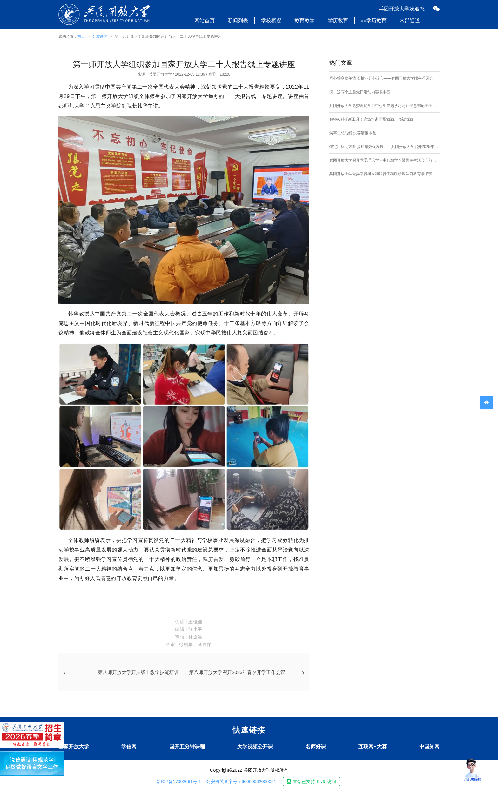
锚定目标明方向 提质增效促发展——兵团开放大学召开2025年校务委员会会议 (384, 146)
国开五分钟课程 (187, 746)
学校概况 (271, 20)
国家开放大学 (73, 746)
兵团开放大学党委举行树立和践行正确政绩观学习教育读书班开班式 (384, 174)
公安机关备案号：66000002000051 (241, 781)
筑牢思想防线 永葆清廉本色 (352, 133)
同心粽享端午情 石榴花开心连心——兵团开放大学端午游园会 (381, 78)
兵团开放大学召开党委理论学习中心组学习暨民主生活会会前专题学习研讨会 (384, 160)
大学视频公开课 (255, 746)
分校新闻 (100, 36)
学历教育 (338, 20)
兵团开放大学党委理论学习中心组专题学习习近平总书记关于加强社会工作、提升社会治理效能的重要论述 (384, 105)
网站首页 (204, 20)
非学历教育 (374, 20)
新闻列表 (238, 20)
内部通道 (410, 20)
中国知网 (429, 746)
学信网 (129, 746)
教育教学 (304, 20)
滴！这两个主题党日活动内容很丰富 (359, 92)
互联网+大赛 (372, 746)
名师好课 (316, 746)
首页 (81, 36)
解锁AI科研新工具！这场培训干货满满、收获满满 (371, 119)
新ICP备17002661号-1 (179, 781)
